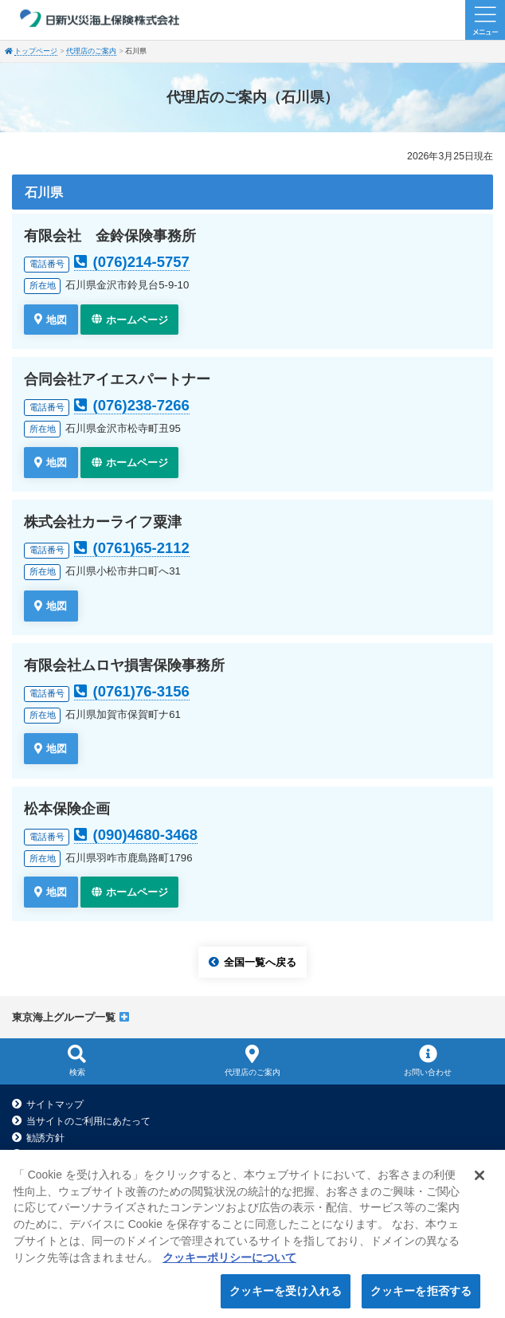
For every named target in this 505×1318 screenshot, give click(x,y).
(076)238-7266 (141, 405)
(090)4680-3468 (145, 834)
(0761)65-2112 (141, 547)
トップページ (35, 51)
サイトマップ (55, 1104)
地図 (56, 319)
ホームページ (137, 319)
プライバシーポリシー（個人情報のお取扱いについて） (145, 1154)
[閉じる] (479, 1183)
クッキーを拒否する (421, 1299)
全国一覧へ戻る (260, 962)
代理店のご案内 (91, 51)
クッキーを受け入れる (285, 1299)
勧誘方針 (45, 1137)
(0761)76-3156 (141, 691)
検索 (77, 1060)
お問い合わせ (428, 1060)
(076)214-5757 (141, 261)
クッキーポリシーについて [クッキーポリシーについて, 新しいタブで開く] (229, 1265)
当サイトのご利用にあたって (88, 1121)
